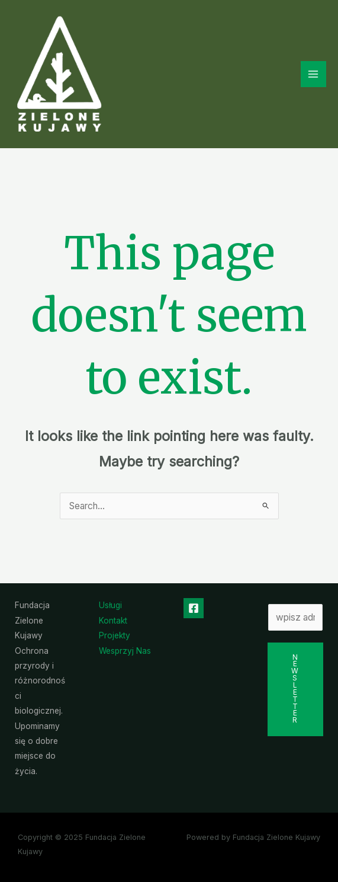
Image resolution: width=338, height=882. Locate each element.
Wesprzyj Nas (125, 651)
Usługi (110, 605)
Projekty (114, 635)
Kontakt (113, 620)
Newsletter (295, 689)
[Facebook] (194, 608)
